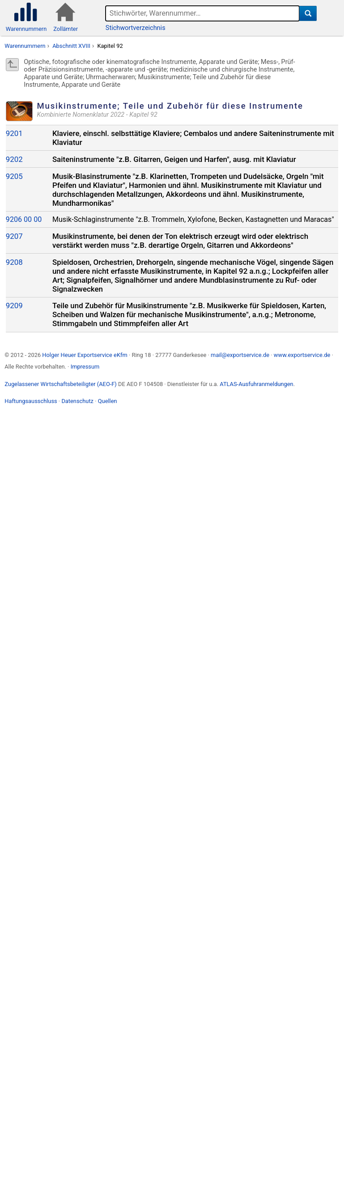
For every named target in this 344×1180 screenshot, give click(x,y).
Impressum (85, 366)
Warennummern (24, 45)
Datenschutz (77, 401)
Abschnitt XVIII (71, 45)
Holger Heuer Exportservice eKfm (84, 355)
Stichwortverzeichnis (136, 28)
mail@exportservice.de (240, 355)
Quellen (107, 401)
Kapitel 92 (110, 45)
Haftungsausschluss (30, 401)
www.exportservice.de (302, 355)
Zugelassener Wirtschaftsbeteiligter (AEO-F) (60, 384)
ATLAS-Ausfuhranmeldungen (256, 384)
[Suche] (308, 13)
